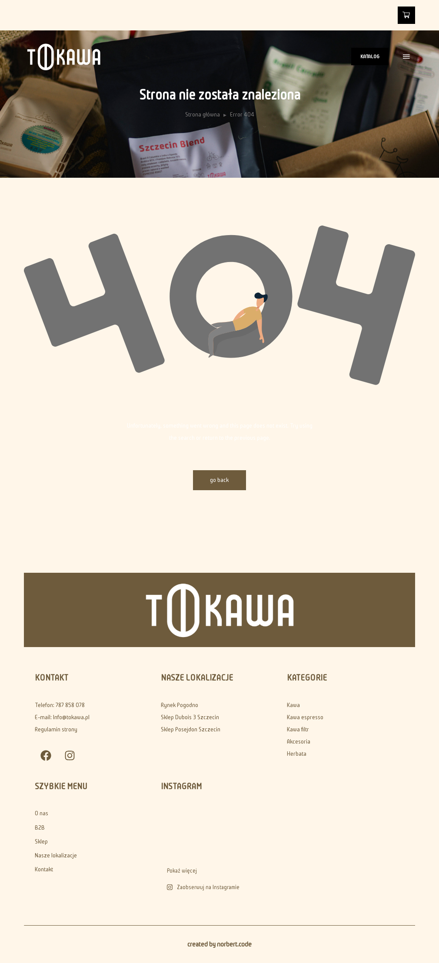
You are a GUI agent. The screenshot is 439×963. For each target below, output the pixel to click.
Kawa (293, 705)
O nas (41, 813)
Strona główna (202, 114)
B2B (40, 827)
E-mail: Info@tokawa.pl (62, 717)
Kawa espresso (305, 717)
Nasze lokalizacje (56, 855)
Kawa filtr (298, 729)
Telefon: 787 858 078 (60, 705)
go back (219, 480)
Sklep (41, 841)
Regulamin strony (56, 729)
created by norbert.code (219, 944)
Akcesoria (298, 741)
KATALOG (369, 56)
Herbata (296, 753)
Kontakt (44, 869)
